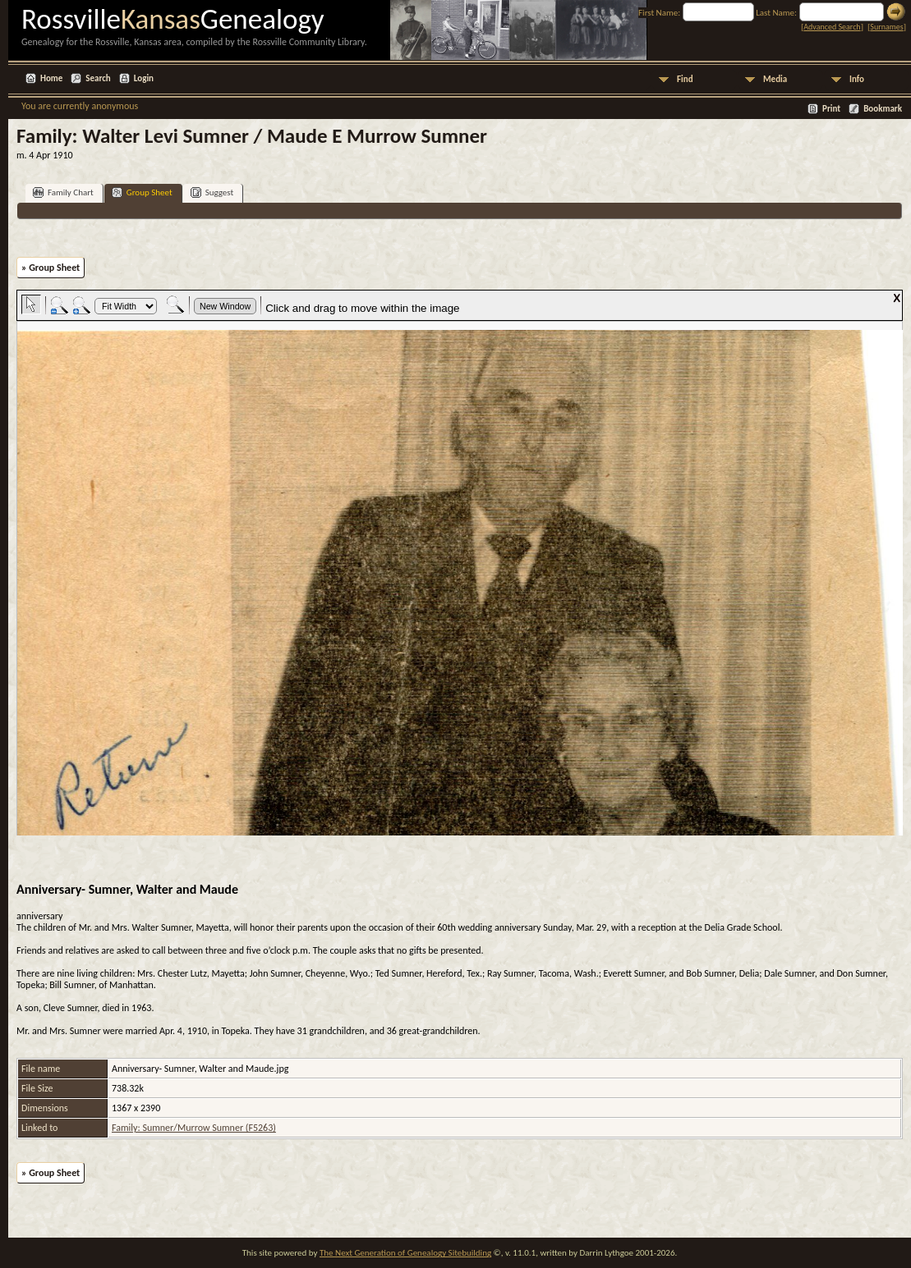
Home (51, 78)
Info (856, 79)
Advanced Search (831, 26)
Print (831, 108)
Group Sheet (142, 192)
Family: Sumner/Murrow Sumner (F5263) (194, 1127)
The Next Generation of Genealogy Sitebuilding (405, 1252)
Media (775, 79)
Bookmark (882, 108)
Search (97, 78)
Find (685, 79)
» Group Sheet (50, 267)
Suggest (212, 192)
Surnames (886, 26)
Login (144, 78)
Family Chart (63, 192)
